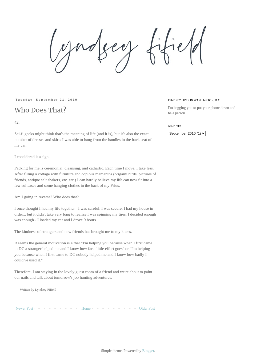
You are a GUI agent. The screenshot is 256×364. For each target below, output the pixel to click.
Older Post (147, 308)
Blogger (148, 351)
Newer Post (24, 308)
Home (86, 308)
